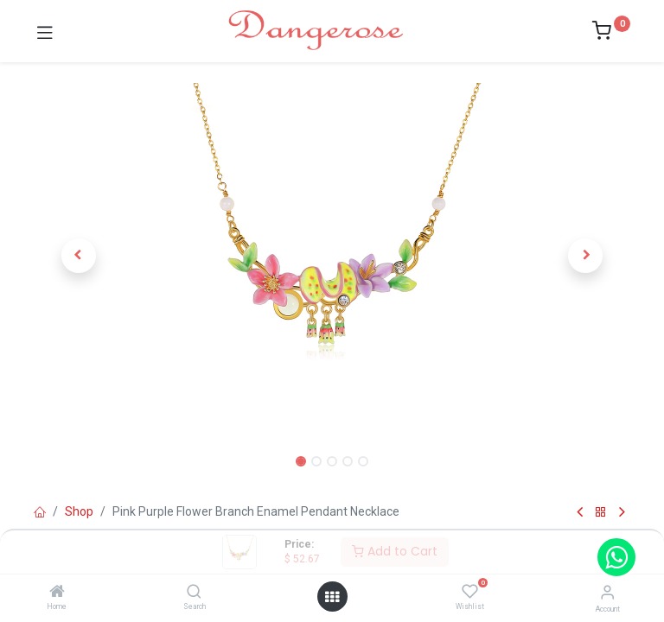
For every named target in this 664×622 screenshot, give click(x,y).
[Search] (194, 593)
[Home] (57, 593)
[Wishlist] (470, 591)
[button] (79, 256)
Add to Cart (394, 551)
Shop (79, 511)
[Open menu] (332, 597)
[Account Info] (607, 592)
